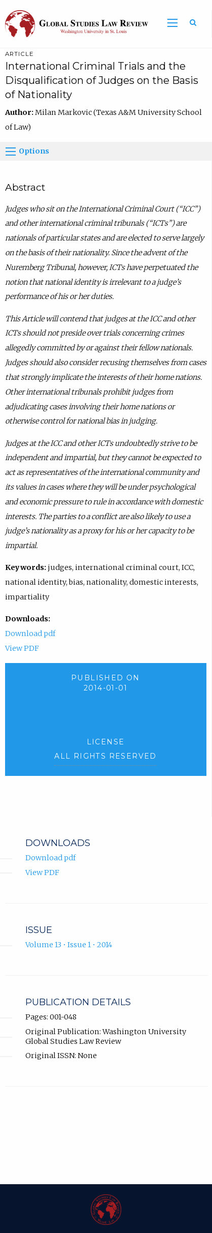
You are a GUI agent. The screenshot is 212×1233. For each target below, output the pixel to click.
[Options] (11, 151)
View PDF (22, 648)
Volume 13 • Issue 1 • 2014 (68, 944)
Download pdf (30, 633)
